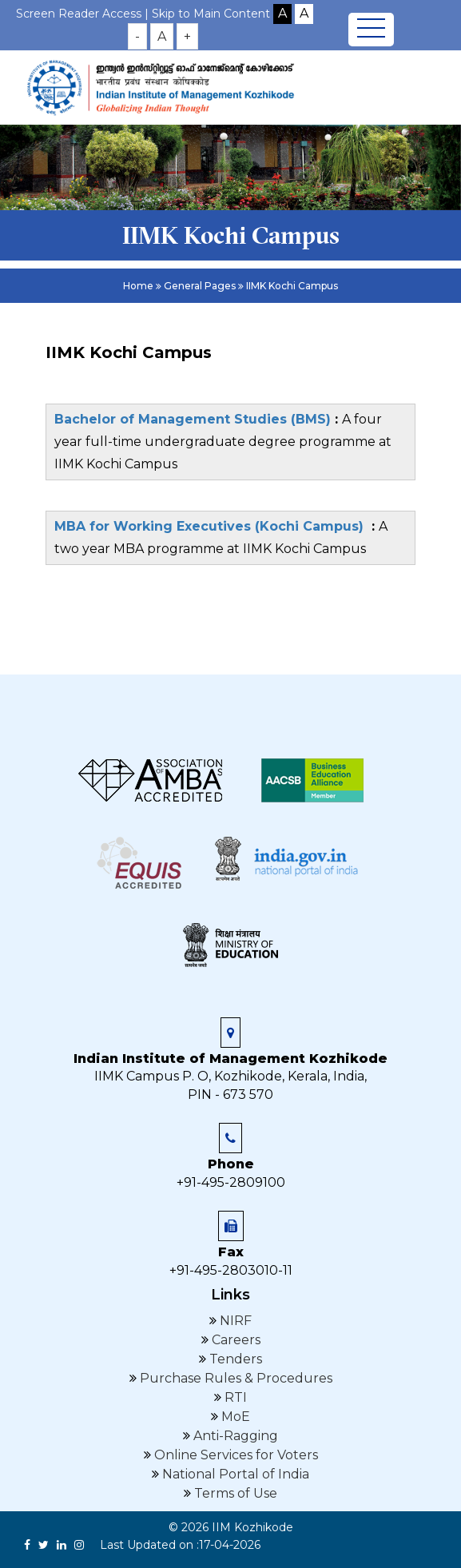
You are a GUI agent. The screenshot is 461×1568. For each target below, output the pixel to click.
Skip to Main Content (211, 13)
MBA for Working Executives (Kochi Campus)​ (213, 526)
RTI (234, 1397)
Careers (234, 1339)
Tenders (234, 1359)
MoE (234, 1416)
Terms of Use (234, 1493)
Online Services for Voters (234, 1455)
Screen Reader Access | (84, 13)
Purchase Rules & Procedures (234, 1378)
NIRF (234, 1320)
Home (138, 286)
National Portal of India (234, 1474)
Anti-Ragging (234, 1435)
